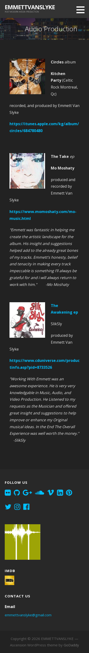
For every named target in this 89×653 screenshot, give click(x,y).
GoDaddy (71, 645)
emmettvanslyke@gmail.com (28, 615)
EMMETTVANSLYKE (30, 7)
